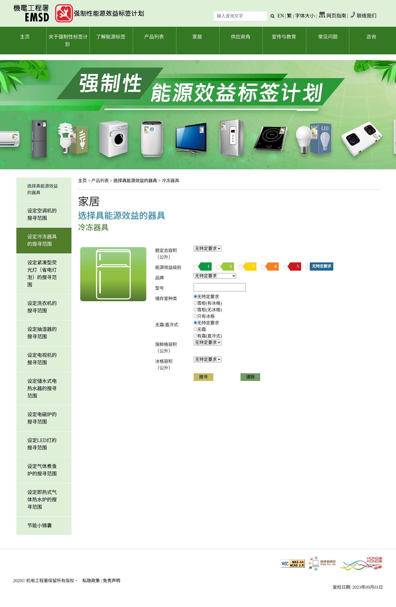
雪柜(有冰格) (209, 303)
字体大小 (305, 16)
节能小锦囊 (39, 525)
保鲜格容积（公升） (166, 347)
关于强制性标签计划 (68, 40)
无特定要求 (321, 266)
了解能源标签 (110, 37)
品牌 (159, 278)
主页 (25, 37)
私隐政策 (91, 580)
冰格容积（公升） (164, 364)
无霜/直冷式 (166, 324)
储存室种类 (166, 298)
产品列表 (154, 37)
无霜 (201, 329)
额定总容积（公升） (166, 253)
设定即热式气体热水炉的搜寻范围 (42, 500)
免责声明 (111, 580)
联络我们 (366, 16)
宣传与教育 (284, 37)
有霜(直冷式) (209, 336)
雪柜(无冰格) (209, 309)
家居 (197, 37)
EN (280, 16)
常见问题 (328, 37)
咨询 (371, 37)
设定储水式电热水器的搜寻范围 (42, 388)
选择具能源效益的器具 (135, 180)
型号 (159, 288)
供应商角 (240, 37)
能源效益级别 (168, 267)
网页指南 (336, 16)
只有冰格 (206, 316)
